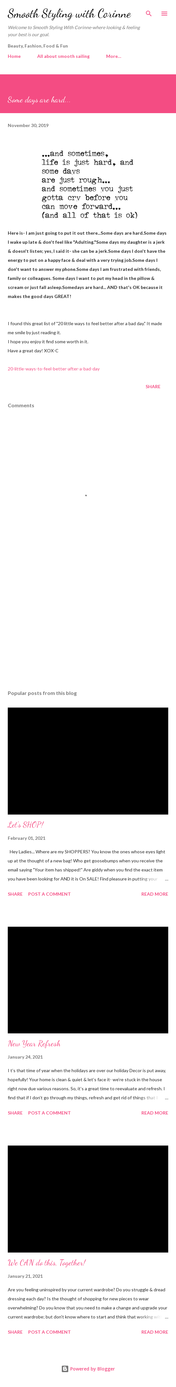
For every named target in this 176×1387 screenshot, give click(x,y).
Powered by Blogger (88, 1369)
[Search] (149, 12)
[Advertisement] (88, 624)
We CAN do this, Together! (46, 1262)
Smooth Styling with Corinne (69, 13)
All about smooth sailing (63, 56)
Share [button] (153, 386)
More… (113, 56)
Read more (154, 894)
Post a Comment (49, 894)
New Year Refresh (34, 1043)
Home (14, 56)
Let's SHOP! (25, 824)
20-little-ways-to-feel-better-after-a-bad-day (54, 368)
